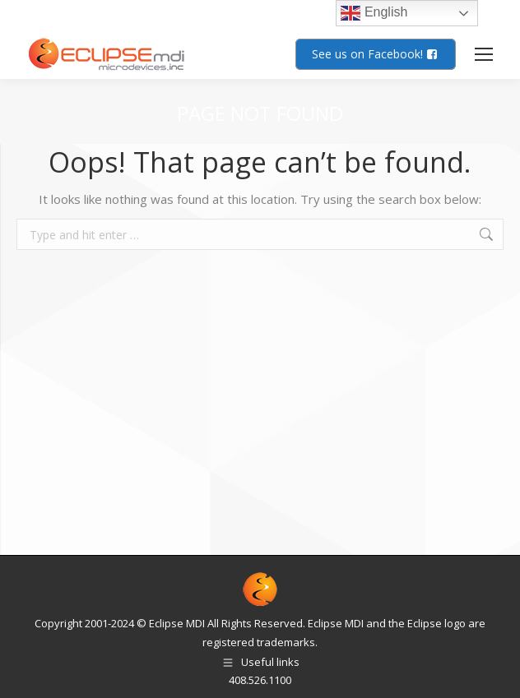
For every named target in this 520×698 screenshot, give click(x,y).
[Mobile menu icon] (483, 54)
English (374, 13)
